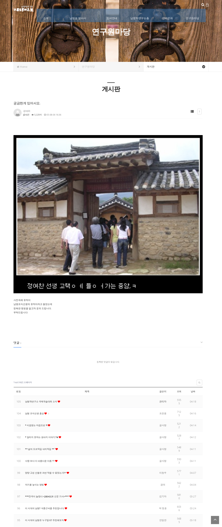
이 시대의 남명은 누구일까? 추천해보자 (45, 416)
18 (65, 474)
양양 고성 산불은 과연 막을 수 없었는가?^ (47, 369)
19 (70, 474)
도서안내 (112, 18)
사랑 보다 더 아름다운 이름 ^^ (41, 357)
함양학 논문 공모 (34, 440)
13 (38, 474)
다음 (82, 474)
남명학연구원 (23, 8)
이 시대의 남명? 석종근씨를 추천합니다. (46, 404)
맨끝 (87, 474)
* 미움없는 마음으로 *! (37, 321)
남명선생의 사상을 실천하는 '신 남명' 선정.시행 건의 (52, 464)
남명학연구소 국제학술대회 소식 (42, 297)
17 (59, 474)
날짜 (193, 287)
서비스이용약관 (201, 505)
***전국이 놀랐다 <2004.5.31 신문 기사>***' (49, 392)
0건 (26, 114)
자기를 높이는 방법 (35, 381)
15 (48, 474)
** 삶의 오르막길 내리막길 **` (41, 345)
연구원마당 (193, 18)
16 (54, 474)
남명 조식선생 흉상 (35, 309)
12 (32, 474)
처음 (15, 474)
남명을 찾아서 (78, 18)
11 (27, 474)
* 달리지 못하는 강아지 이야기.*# (43, 333)
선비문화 (167, 18)
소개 (46, 18)
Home (46, 67)
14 (43, 474)
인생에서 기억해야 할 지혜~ (39, 452)
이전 (21, 474)
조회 (179, 287)
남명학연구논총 (140, 18)
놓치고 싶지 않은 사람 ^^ (38, 428)
